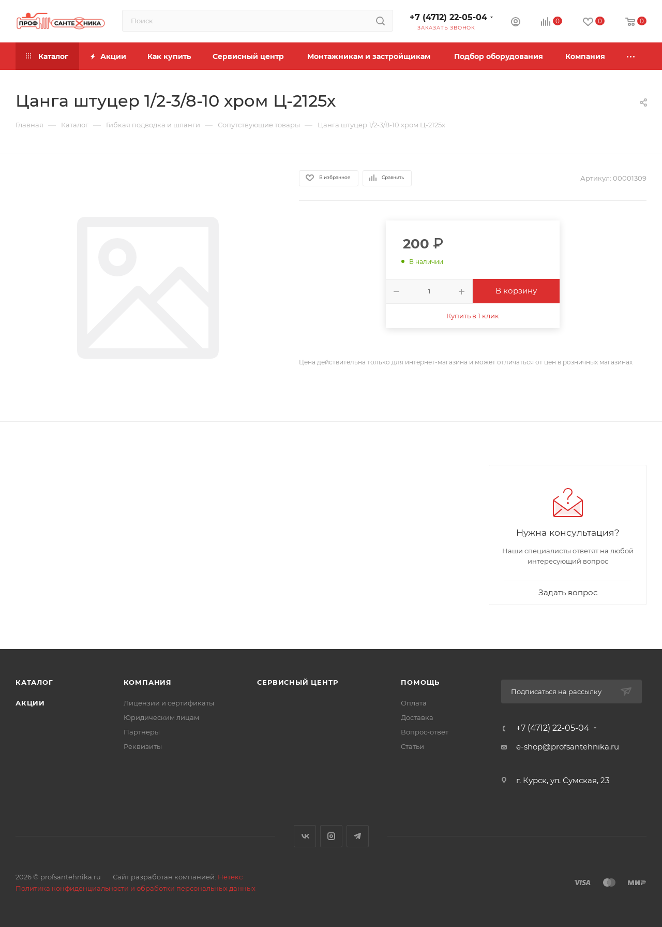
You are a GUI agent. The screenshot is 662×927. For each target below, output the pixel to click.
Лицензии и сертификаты (169, 703)
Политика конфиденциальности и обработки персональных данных (135, 888)
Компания (148, 682)
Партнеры (142, 732)
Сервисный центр (297, 682)
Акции (30, 703)
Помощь (420, 682)
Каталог (34, 682)
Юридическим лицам (161, 717)
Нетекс (230, 877)
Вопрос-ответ (424, 732)
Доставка (417, 717)
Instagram (331, 836)
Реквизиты (143, 746)
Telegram (358, 836)
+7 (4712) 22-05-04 (448, 17)
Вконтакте (305, 836)
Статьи (412, 746)
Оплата (414, 703)
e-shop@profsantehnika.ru (567, 747)
